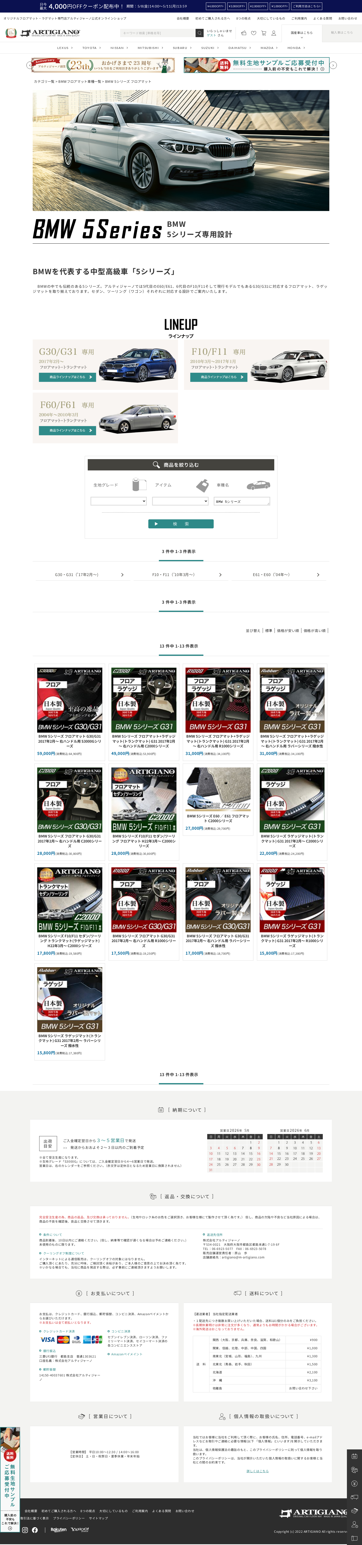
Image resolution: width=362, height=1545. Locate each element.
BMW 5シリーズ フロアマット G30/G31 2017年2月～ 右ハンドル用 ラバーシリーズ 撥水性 (218, 940)
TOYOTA (89, 48)
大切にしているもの (271, 18)
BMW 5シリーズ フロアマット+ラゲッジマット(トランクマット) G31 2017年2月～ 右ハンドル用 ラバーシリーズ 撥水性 (292, 741)
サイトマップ (98, 1518)
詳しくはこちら (258, 1471)
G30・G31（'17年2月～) (76, 574)
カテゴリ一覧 (44, 81)
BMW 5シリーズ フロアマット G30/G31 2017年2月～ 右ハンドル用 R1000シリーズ (144, 940)
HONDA (294, 48)
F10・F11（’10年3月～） (174, 574)
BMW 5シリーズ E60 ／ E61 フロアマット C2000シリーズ (218, 818)
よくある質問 (322, 18)
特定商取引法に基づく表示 (30, 1518)
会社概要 (183, 18)
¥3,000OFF (236, 6)
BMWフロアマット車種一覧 (79, 81)
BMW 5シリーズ (242, 501)
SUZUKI (208, 48)
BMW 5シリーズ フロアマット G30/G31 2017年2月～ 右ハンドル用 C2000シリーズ (70, 840)
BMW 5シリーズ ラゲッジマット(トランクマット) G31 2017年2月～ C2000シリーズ (292, 840)
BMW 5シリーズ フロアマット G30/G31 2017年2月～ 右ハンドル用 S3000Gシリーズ (69, 741)
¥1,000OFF (279, 6)
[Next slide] (333, 65)
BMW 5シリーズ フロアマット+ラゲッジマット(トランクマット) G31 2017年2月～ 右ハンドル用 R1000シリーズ (218, 741)
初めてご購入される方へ (212, 18)
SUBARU (180, 48)
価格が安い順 (288, 630)
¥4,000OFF (214, 6)
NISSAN (117, 48)
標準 (269, 630)
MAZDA (267, 48)
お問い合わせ (347, 18)
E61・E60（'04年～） (272, 574)
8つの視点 (243, 18)
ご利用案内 (299, 18)
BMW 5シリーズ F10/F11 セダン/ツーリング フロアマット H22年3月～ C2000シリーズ (144, 840)
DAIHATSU (238, 48)
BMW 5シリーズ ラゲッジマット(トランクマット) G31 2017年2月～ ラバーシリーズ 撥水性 (69, 1040)
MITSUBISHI (148, 48)
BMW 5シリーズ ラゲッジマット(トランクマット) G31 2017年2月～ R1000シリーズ (292, 940)
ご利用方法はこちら (306, 6)
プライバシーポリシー (69, 1518)
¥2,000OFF (257, 6)
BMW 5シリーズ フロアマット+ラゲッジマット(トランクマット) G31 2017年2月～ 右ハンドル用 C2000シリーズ (143, 741)
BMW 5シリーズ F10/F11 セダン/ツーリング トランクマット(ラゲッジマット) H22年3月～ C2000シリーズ (69, 940)
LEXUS (62, 48)
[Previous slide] (30, 65)
